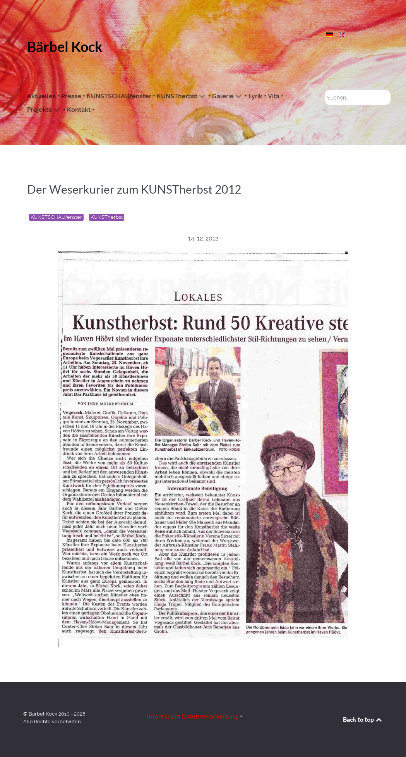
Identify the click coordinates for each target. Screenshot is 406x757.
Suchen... (324, 89)
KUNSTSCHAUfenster (56, 217)
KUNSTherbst (107, 217)
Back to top (363, 719)
